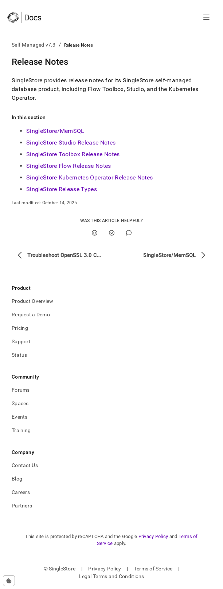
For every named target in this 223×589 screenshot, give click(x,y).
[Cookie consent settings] (9, 580)
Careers (21, 492)
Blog (17, 479)
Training (21, 430)
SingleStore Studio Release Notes (71, 142)
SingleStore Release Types (61, 189)
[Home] (24, 17)
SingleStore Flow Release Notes (68, 165)
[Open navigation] (206, 17)
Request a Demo (31, 314)
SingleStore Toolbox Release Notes (73, 154)
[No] (111, 233)
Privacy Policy (153, 536)
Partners (22, 506)
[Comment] (128, 233)
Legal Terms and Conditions (111, 576)
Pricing (20, 328)
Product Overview (32, 301)
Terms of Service (153, 569)
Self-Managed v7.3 (34, 45)
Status (19, 355)
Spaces (20, 403)
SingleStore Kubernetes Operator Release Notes (89, 177)
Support (21, 341)
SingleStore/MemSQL (55, 130)
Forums (21, 390)
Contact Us (25, 465)
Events (20, 417)
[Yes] (94, 233)
